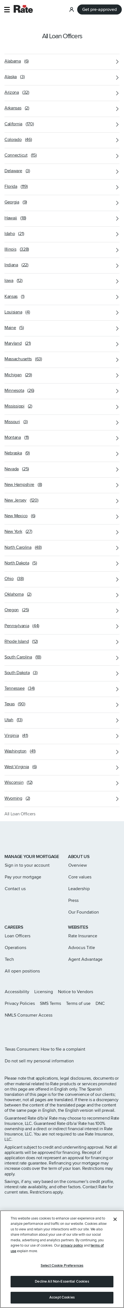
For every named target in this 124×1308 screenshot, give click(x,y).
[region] (62, 1259)
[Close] (115, 1219)
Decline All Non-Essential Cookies (62, 1281)
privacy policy (72, 1245)
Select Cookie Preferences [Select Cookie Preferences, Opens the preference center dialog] (62, 1265)
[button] (7, 9)
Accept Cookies (62, 1297)
